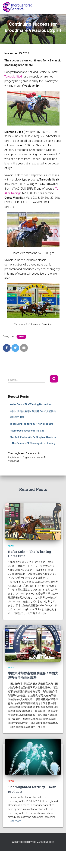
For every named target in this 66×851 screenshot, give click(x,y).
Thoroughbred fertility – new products (32, 423)
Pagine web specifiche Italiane (27, 430)
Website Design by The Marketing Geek (33, 842)
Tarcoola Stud (13, 76)
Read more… (16, 821)
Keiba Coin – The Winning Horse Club (31, 404)
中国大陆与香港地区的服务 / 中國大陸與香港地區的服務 (33, 675)
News (21, 337)
